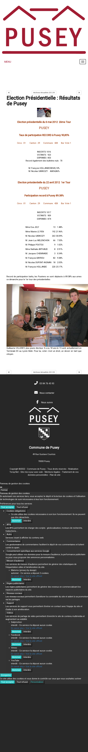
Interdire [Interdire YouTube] (27, 670)
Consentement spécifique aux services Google (28, 551)
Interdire (27, 520)
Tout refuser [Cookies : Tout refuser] (22, 507)
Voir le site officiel (34, 576)
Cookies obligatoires (16, 511)
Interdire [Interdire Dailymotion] (27, 631)
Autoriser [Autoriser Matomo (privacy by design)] (16, 579)
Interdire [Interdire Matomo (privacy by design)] (27, 579)
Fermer (4, 490)
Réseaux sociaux (14, 593)
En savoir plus (17, 576)
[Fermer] (1, 487)
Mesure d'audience (15, 560)
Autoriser (16, 520)
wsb (41, 472)
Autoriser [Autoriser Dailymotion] (16, 631)
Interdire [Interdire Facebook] (27, 644)
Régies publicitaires (15, 583)
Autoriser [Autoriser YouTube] (16, 670)
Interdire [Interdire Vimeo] (27, 657)
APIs (9, 524)
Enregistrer (6, 675)
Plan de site (55, 475)
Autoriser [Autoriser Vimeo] (16, 657)
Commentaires (13, 541)
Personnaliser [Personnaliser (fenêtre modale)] (37, 682)
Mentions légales (52, 472)
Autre (9, 534)
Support (10, 603)
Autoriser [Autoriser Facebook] (16, 644)
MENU (7, 61)
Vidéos (10, 613)
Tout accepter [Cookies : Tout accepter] (7, 507)
